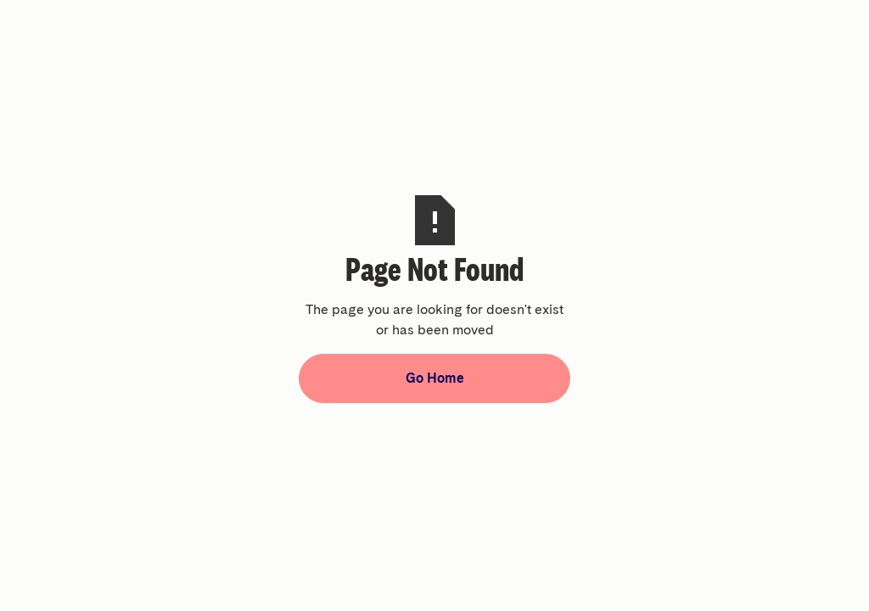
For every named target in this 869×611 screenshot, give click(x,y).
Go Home (435, 378)
